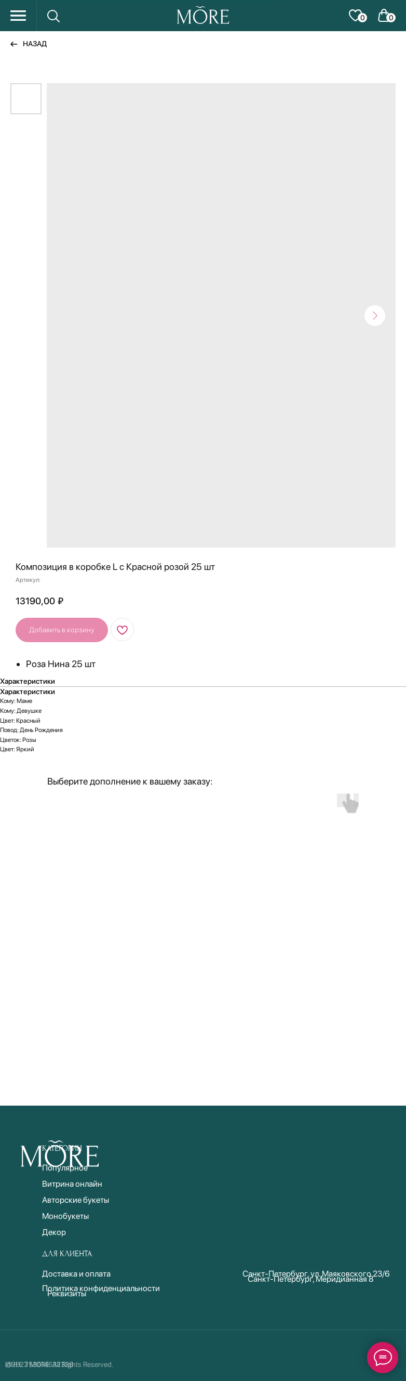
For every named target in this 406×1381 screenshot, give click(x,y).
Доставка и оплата (76, 1274)
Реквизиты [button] (66, 1293)
